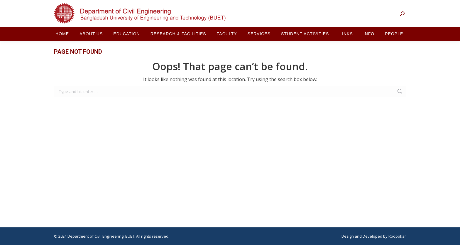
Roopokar (397, 236)
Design (347, 236)
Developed (372, 236)
